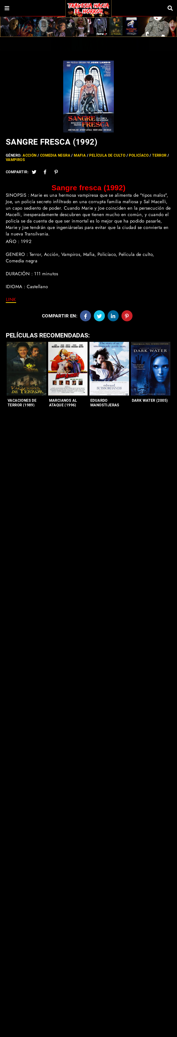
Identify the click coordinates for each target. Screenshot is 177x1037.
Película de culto (107, 155)
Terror (159, 155)
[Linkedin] (113, 315)
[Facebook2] (45, 172)
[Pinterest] (56, 172)
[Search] (170, 8)
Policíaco (139, 155)
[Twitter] (34, 172)
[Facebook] (85, 315)
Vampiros (15, 160)
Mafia (80, 155)
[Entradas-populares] (26, 369)
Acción (29, 155)
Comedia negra (55, 155)
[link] (11, 299)
